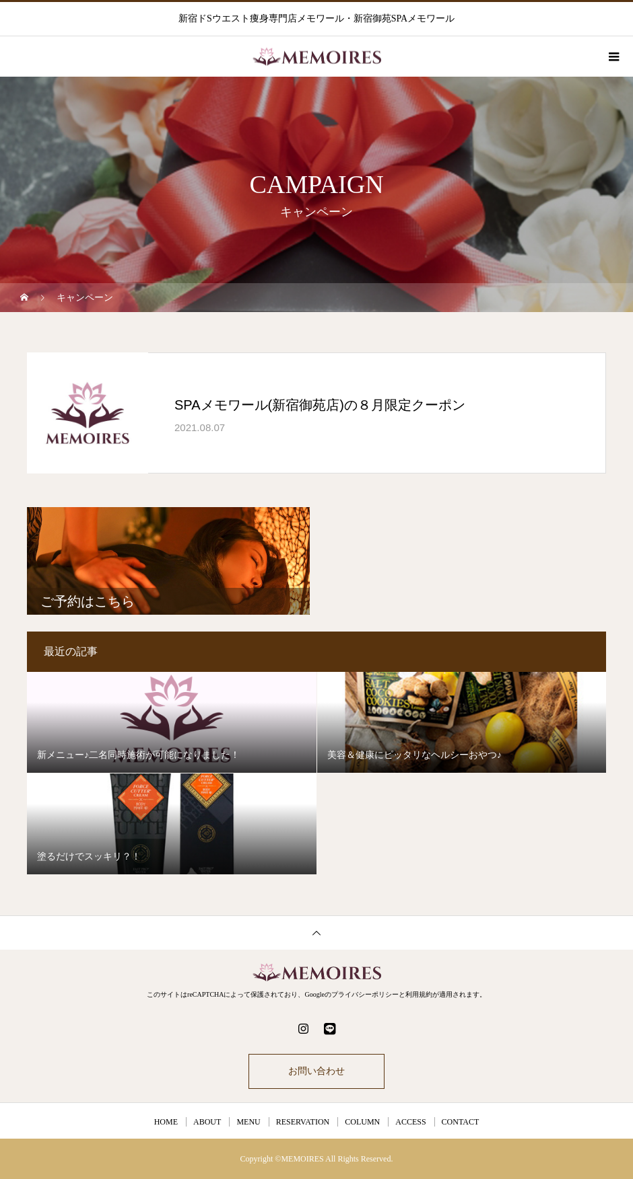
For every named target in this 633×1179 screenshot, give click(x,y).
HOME (166, 1122)
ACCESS (410, 1122)
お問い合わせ (316, 1071)
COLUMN (362, 1122)
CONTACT (460, 1122)
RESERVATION (303, 1122)
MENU (248, 1122)
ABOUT (207, 1122)
